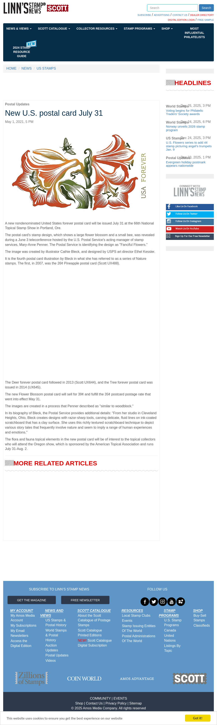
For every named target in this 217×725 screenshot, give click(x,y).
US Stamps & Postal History (55, 622)
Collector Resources (97, 28)
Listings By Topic (172, 648)
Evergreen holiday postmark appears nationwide (186, 164)
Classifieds (201, 625)
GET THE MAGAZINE (31, 600)
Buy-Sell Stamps (199, 618)
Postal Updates (56, 655)
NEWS (26, 68)
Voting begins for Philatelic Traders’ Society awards (184, 112)
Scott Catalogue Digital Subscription (95, 643)
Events (127, 620)
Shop (167, 28)
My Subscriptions (23, 625)
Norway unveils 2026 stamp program (185, 128)
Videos (50, 660)
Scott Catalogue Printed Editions (90, 633)
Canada (170, 630)
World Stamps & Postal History (56, 635)
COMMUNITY (100, 698)
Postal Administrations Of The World (138, 638)
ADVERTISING (162, 15)
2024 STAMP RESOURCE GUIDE (22, 52)
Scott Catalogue (54, 28)
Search (206, 8)
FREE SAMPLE (206, 20)
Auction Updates (51, 648)
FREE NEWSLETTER (85, 600)
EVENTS (120, 698)
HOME (11, 68)
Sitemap (135, 703)
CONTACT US (180, 15)
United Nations (170, 638)
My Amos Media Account (23, 618)
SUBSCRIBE (144, 15)
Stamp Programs (139, 28)
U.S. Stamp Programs (173, 622)
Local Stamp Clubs (136, 615)
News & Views (19, 28)
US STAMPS (46, 68)
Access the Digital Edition (21, 643)
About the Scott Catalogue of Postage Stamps (94, 620)
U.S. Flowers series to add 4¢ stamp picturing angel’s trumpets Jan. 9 (189, 146)
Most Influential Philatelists (194, 33)
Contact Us (94, 703)
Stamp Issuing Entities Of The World (138, 628)
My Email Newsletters (19, 633)
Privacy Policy (116, 703)
